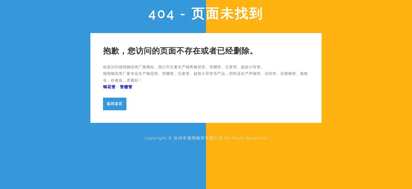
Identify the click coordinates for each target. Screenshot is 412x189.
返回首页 (114, 103)
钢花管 (109, 87)
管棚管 (126, 87)
